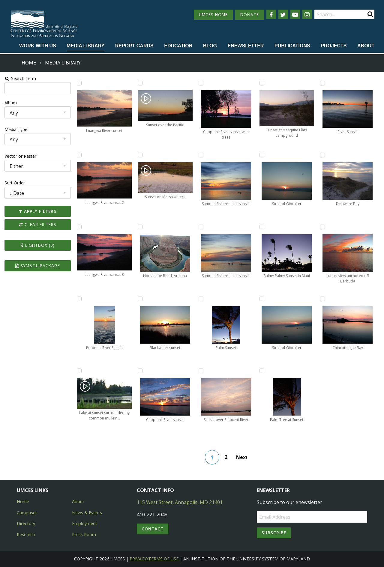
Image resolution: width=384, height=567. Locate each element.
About (365, 45)
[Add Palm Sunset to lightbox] (201, 299)
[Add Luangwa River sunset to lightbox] (78, 83)
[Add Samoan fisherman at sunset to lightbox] (201, 155)
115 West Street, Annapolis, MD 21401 (180, 502)
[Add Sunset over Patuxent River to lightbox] (201, 371)
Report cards (134, 45)
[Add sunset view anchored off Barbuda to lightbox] (323, 227)
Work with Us (37, 45)
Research (26, 534)
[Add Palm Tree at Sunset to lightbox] (262, 371)
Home (29, 62)
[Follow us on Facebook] (271, 14)
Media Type (15, 129)
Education (178, 45)
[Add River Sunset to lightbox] (323, 83)
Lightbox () (37, 245)
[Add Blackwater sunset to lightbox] (139, 299)
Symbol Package (37, 265)
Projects (333, 45)
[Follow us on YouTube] (295, 14)
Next (241, 457)
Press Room (84, 534)
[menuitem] (37, 46)
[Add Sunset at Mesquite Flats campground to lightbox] (262, 83)
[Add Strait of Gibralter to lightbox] (262, 155)
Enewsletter (245, 45)
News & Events (87, 512)
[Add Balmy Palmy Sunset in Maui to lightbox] (262, 227)
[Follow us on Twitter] (283, 14)
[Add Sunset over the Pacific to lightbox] (139, 83)
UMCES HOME (213, 14)
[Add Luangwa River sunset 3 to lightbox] (78, 227)
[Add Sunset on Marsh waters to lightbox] (139, 155)
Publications (292, 45)
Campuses (27, 512)
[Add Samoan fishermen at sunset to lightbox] (201, 227)
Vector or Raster (20, 156)
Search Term (19, 78)
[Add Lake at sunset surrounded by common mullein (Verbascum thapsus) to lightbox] (78, 371)
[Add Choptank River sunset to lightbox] (139, 371)
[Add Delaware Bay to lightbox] (323, 155)
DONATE (249, 14)
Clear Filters (37, 224)
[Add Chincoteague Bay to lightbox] (323, 299)
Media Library (85, 45)
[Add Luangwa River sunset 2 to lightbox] (78, 155)
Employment (84, 523)
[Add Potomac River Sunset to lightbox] (78, 299)
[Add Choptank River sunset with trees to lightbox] (201, 83)
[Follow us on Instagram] (307, 14)
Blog (210, 45)
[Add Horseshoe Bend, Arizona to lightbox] (139, 227)
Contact (153, 529)
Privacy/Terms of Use (154, 559)
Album (10, 103)
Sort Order (14, 183)
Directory (26, 523)
